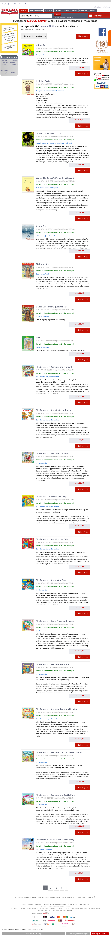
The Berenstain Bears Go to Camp (51, 496)
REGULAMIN (50, 897)
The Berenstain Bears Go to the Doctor (54, 410)
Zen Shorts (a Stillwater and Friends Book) (55, 839)
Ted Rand (68, 143)
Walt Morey (40, 236)
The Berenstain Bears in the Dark (51, 580)
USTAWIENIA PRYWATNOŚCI (86, 897)
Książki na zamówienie (37, 10)
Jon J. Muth (40, 849)
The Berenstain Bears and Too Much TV (54, 664)
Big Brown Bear (43, 264)
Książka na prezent (70, 10)
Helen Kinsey (59, 143)
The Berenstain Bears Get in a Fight (52, 539)
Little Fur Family (43, 81)
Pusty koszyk (98, 15)
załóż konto (107, 7)
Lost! (38, 337)
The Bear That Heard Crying (48, 133)
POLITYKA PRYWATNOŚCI (65, 897)
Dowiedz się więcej (33, 934)
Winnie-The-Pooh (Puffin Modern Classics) (55, 178)
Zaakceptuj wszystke (99, 934)
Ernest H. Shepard (51, 188)
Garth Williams (58, 91)
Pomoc (92, 10)
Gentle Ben (41, 226)
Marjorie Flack (41, 55)
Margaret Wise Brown (44, 91)
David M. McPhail (42, 274)
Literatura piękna (8, 63)
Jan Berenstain (53, 377)
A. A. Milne (40, 188)
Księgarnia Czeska (34, 904)
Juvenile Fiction (48, 26)
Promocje (48, 10)
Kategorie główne (9, 57)
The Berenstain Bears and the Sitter (52, 453)
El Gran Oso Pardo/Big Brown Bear (51, 306)
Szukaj (23, 10)
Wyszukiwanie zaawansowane (63, 17)
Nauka (4, 60)
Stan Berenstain (42, 377)
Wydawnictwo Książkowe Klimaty (55, 904)
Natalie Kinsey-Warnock (45, 143)
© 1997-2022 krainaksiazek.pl (25, 897)
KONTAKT (41, 897)
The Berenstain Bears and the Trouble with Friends (59, 752)
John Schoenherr (51, 236)
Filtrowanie (83, 36)
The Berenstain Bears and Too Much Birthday (56, 709)
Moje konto (83, 10)
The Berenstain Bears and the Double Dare (55, 795)
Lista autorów (84, 904)
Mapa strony (72, 904)
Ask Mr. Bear (41, 45)
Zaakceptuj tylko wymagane (78, 934)
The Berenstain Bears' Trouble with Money (55, 621)
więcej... (4, 65)
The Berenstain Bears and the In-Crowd (54, 367)
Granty (58, 10)
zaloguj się (97, 7)
